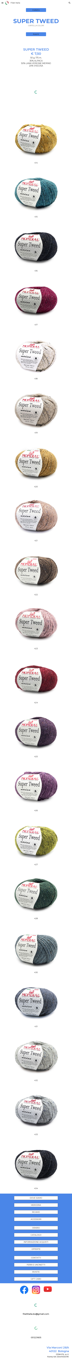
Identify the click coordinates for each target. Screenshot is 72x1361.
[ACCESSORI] (36, 1219)
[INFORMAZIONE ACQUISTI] (36, 1242)
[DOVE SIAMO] (36, 1198)
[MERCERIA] (36, 1205)
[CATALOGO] (36, 1235)
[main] (36, 22)
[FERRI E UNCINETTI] (36, 1265)
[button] (2, 3)
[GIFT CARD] (36, 1279)
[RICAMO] (36, 1212)
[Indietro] (36, 10)
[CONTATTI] (36, 1258)
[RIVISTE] (36, 1272)
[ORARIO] (36, 1228)
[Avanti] (36, 34)
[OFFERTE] (36, 1249)
